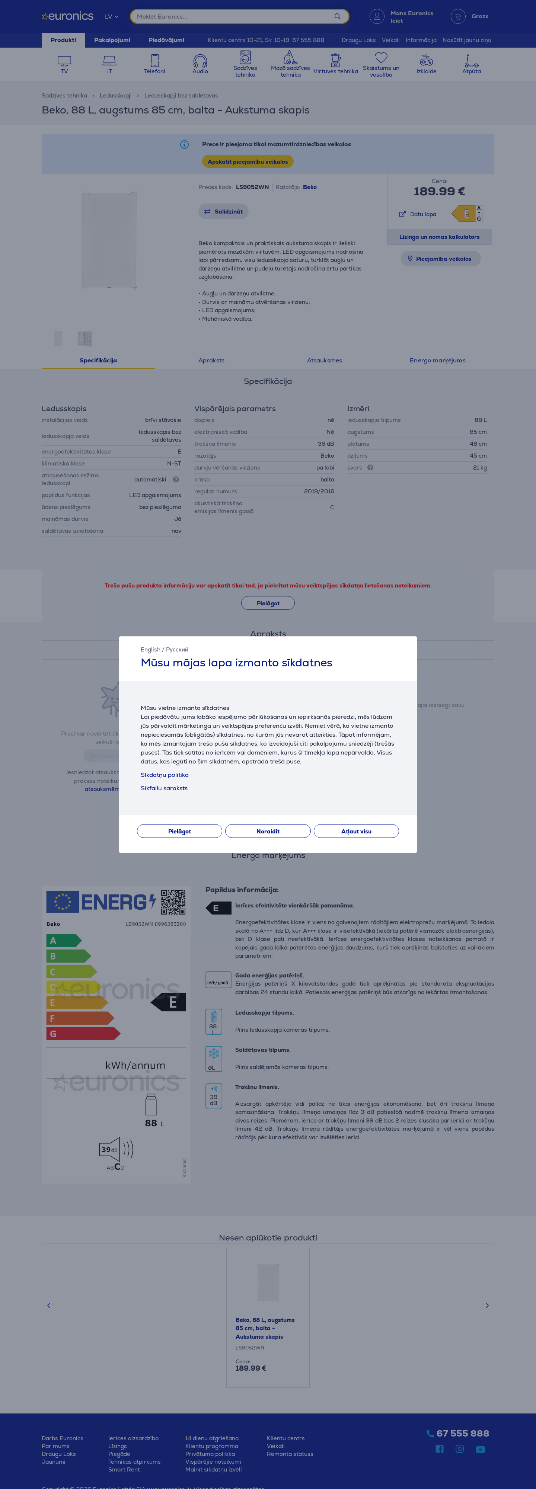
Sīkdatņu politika (165, 775)
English (150, 649)
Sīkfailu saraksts (164, 788)
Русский (177, 649)
